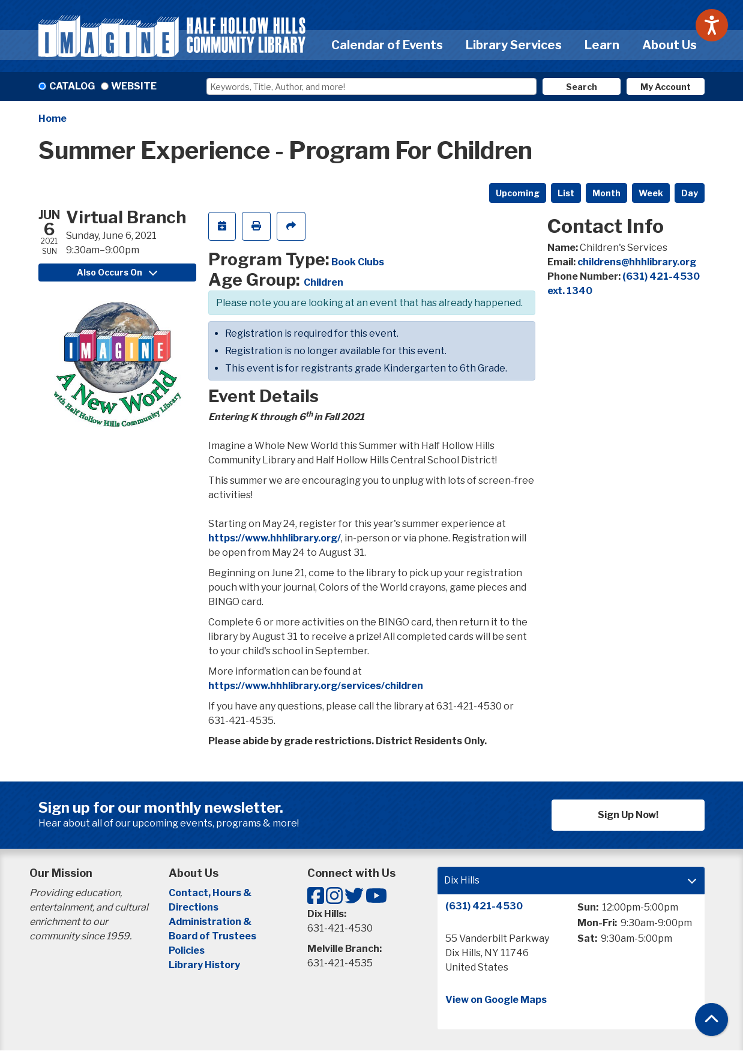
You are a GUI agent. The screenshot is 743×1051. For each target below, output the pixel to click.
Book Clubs (357, 262)
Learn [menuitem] (602, 45)
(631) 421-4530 (484, 906)
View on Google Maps (496, 999)
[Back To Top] (711, 1019)
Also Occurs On (117, 272)
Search (581, 87)
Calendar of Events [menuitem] (387, 45)
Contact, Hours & (211, 893)
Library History (204, 965)
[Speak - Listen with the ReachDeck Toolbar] (712, 25)
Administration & (211, 921)
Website (134, 86)
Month (606, 193)
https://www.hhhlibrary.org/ (274, 538)
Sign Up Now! (628, 815)
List (566, 193)
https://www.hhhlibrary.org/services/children (315, 685)
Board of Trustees (212, 936)
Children (323, 282)
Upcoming (518, 193)
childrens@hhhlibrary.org (636, 262)
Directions (193, 907)
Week (651, 193)
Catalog (72, 86)
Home (52, 118)
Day (689, 193)
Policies (187, 950)
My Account (665, 87)
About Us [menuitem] (669, 45)
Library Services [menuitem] (514, 45)
